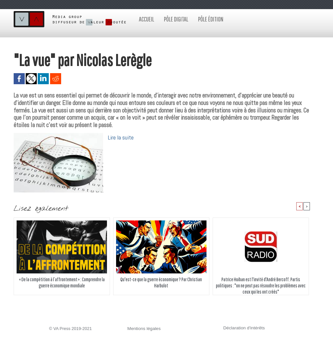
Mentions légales (143, 328)
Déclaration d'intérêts (243, 328)
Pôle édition (210, 19)
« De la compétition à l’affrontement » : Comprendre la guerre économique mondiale (62, 282)
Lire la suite (121, 137)
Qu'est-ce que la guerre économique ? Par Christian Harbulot (161, 282)
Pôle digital (176, 19)
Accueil (146, 19)
